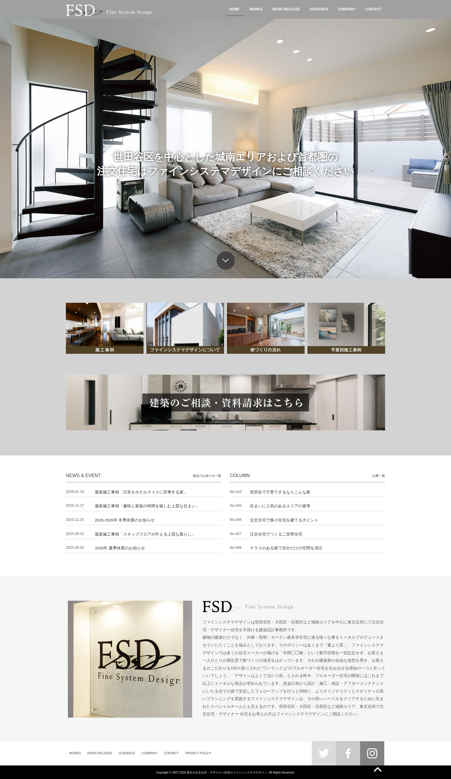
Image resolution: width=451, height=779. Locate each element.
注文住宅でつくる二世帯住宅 (276, 534)
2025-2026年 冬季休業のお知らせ (125, 519)
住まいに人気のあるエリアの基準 (280, 506)
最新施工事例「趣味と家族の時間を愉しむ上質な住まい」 (147, 506)
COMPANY (149, 753)
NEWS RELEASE (99, 753)
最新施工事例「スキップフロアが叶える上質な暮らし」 (145, 534)
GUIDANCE (127, 753)
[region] (225, 149)
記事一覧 (378, 475)
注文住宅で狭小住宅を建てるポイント (284, 519)
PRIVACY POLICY (198, 753)
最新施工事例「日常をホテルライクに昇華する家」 (141, 492)
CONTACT (171, 753)
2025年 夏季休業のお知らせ (120, 547)
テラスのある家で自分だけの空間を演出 (286, 547)
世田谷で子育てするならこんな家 (280, 492)
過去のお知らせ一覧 (207, 475)
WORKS (75, 753)
